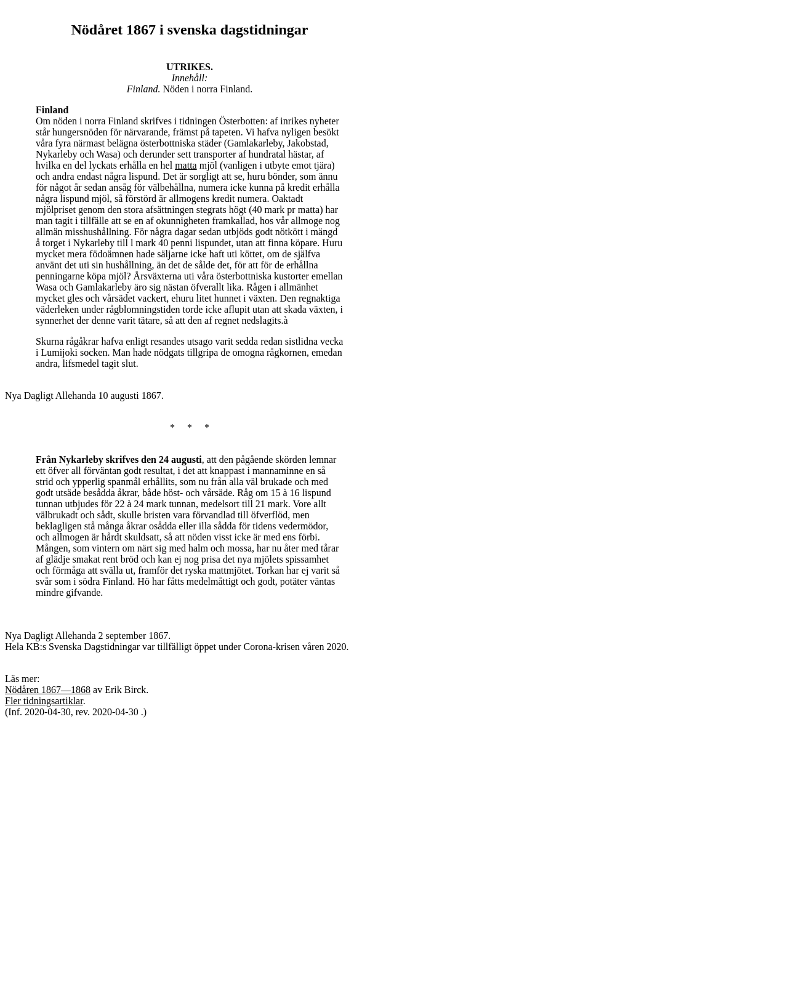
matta (186, 165)
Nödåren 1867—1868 (47, 689)
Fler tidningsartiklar (44, 701)
